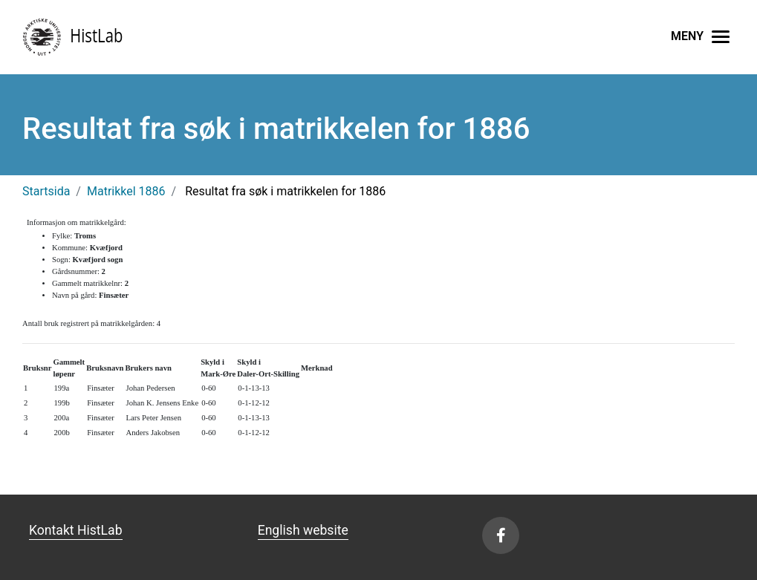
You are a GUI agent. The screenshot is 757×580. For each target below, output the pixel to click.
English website (303, 530)
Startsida (46, 191)
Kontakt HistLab (76, 530)
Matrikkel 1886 (126, 191)
